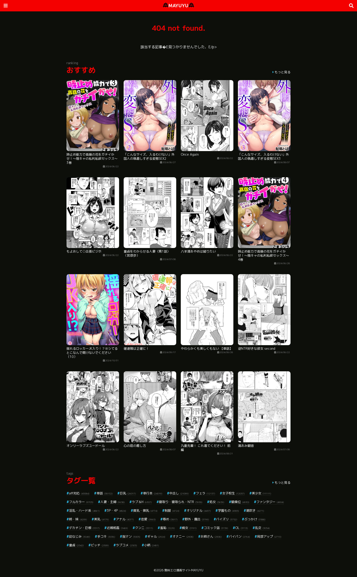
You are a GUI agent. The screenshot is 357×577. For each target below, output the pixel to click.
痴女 (189, 528)
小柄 (151, 545)
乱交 (262, 528)
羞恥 (167, 528)
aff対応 (79, 493)
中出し (179, 493)
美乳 (101, 519)
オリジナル (198, 510)
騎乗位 (240, 502)
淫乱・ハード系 (84, 510)
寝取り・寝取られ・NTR (180, 502)
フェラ (205, 493)
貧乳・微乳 (145, 510)
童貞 (76, 545)
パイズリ (226, 519)
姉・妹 (78, 519)
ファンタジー (270, 502)
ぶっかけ (254, 519)
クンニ (144, 528)
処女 (216, 502)
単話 (105, 493)
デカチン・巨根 (84, 528)
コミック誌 (216, 528)
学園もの (228, 510)
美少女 (261, 493)
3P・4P (116, 510)
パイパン (239, 536)
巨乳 (128, 493)
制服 (172, 510)
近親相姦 (117, 528)
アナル (125, 519)
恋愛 (148, 519)
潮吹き (255, 510)
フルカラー (81, 502)
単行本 (152, 493)
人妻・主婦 (112, 502)
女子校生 (233, 493)
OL (241, 528)
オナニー (183, 536)
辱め (170, 519)
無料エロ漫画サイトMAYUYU (183, 570)
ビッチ (100, 545)
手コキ (106, 536)
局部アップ (269, 536)
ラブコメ (126, 545)
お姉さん (211, 536)
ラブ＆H (142, 502)
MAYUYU (178, 5)
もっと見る (283, 72)
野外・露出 (197, 519)
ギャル (156, 536)
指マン (131, 536)
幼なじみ (79, 536)
